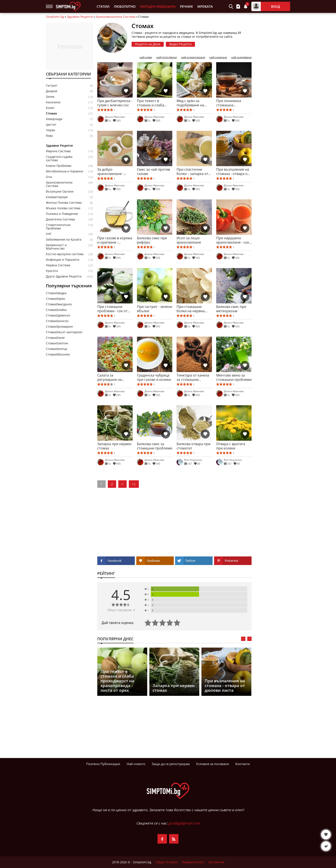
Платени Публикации (103, 764)
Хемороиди (54, 119)
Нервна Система (58, 265)
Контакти (242, 764)
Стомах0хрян (55, 299)
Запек (50, 96)
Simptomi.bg (55, 16)
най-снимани (218, 57)
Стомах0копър (56, 349)
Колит (50, 108)
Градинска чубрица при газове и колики (154, 377)
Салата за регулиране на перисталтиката (110, 377)
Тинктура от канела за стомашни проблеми (193, 377)
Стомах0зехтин (57, 343)
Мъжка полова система (63, 208)
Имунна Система (58, 151)
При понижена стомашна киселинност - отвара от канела (230, 103)
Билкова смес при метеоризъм (231, 308)
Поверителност (193, 862)
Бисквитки (216, 862)
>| (134, 484)
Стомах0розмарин (59, 326)
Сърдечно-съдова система (59, 158)
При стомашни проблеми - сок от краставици (112, 308)
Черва (50, 130)
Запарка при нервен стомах (114, 446)
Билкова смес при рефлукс (152, 240)
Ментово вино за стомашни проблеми (234, 377)
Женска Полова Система (64, 202)
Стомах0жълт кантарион (64, 332)
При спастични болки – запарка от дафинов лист (192, 171)
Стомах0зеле (55, 338)
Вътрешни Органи (60, 191)
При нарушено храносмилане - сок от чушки (232, 240)
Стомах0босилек (58, 354)
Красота (52, 271)
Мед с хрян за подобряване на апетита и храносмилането (191, 103)
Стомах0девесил (58, 315)
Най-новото (136, 764)
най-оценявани (241, 57)
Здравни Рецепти (80, 16)
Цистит (51, 124)
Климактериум (57, 197)
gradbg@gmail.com (184, 823)
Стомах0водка (56, 293)
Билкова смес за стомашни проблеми (154, 446)
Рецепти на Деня (147, 44)
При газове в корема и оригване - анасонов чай (114, 240)
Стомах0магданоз (59, 304)
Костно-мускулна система (65, 254)
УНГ (48, 234)
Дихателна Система (60, 219)
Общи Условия (166, 862)
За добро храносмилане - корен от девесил (111, 171)
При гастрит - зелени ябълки (154, 308)
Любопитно (125, 6)
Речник (186, 6)
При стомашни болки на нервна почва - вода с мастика (191, 308)
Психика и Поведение (62, 213)
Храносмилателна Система (115, 16)
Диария (51, 91)
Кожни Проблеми (58, 165)
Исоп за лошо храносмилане (189, 240)
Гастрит (51, 85)
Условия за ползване (212, 764)
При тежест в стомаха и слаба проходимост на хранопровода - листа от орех (150, 103)
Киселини (53, 102)
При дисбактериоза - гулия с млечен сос (114, 103)
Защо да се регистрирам (171, 764)
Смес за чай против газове (153, 171)
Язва (49, 135)
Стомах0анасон (57, 321)
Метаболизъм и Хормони (64, 171)
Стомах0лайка (56, 310)
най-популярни (166, 57)
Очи (49, 177)
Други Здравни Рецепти (63, 276)
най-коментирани (193, 57)
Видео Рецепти (180, 44)
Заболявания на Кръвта (63, 239)
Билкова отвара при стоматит (193, 446)
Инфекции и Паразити (62, 259)
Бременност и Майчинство (56, 246)
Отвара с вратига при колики (230, 446)
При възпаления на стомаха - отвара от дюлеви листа (232, 171)
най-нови (146, 57)
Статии (103, 6)
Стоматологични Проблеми (58, 226)
